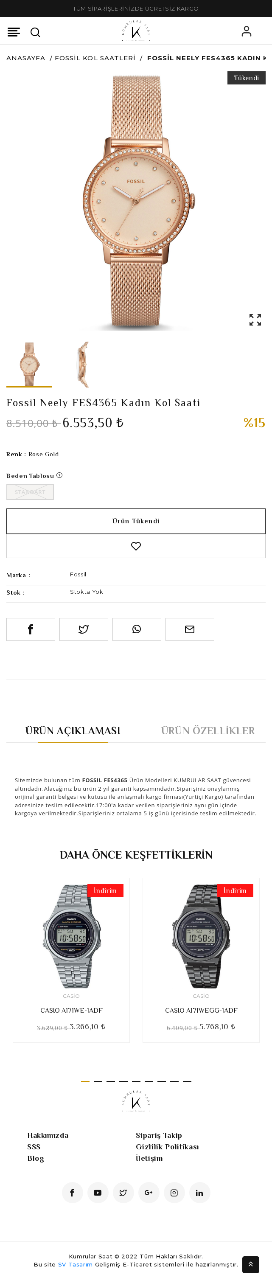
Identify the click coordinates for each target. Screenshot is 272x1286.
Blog (36, 1158)
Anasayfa (25, 58)
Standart (30, 492)
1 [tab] (85, 1081)
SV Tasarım (75, 1264)
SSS (34, 1147)
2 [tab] (98, 1081)
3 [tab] (111, 1081)
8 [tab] (174, 1081)
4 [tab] (123, 1081)
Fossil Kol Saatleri (95, 58)
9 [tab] (187, 1081)
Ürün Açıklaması (73, 730)
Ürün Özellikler (208, 730)
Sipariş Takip (159, 1135)
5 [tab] (136, 1081)
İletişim (149, 1158)
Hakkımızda (48, 1135)
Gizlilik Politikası (167, 1147)
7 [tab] (161, 1081)
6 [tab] (149, 1081)
